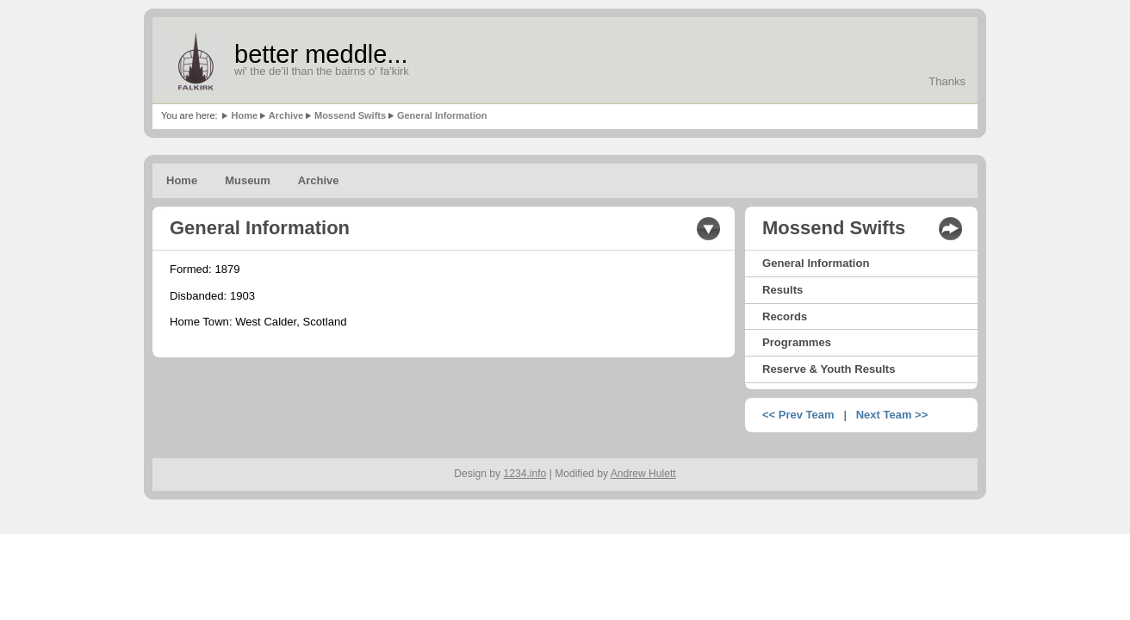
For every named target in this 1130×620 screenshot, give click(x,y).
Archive (286, 115)
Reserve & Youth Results (829, 369)
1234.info (525, 474)
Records (784, 316)
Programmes (796, 342)
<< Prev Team (798, 414)
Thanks (946, 81)
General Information (442, 115)
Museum (247, 180)
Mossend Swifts (350, 115)
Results (782, 289)
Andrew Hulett (643, 474)
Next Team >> (892, 414)
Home (244, 115)
